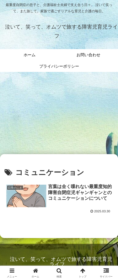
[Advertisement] (59, 115)
